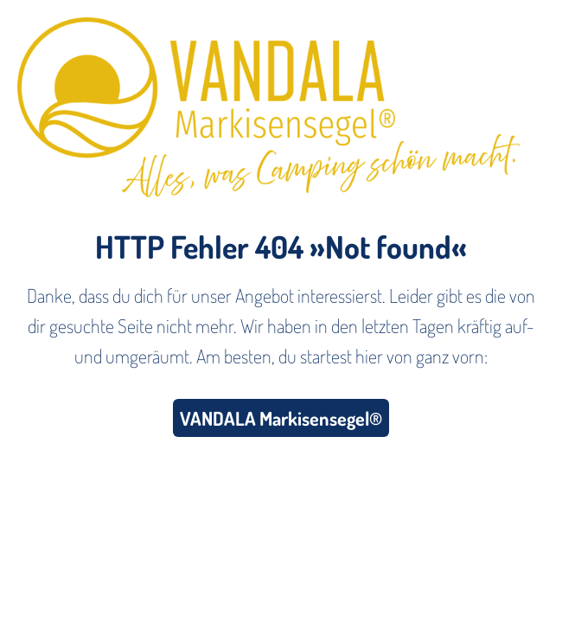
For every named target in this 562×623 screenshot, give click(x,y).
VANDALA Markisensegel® (281, 418)
